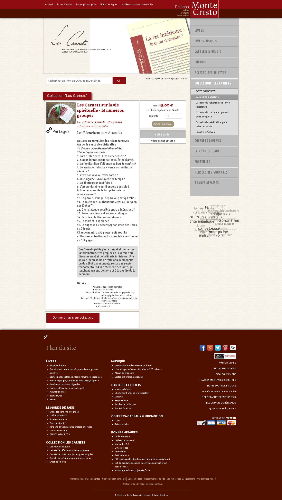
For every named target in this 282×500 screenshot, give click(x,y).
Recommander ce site (154, 479)
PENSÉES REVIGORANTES (211, 172)
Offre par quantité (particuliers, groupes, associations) (142, 459)
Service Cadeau (135, 479)
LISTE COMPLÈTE (205, 91)
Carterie (119, 396)
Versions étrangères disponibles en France (71, 426)
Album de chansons (124, 373)
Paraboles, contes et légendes (65, 384)
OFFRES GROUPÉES (60, 434)
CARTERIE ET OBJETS (126, 385)
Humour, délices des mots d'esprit (67, 388)
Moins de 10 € (122, 444)
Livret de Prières (205, 132)
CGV (154, 78)
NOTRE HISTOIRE (227, 362)
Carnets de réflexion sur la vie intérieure (213, 104)
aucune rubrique (58, 365)
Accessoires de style (210, 73)
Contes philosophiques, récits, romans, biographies (76, 376)
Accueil (49, 4)
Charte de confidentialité (114, 479)
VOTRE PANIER (180, 78)
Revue (52, 399)
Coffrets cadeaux (58, 415)
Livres (199, 31)
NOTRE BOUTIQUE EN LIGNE (221, 385)
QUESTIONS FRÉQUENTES (222, 408)
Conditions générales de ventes (85, 479)
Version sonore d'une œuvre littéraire (133, 365)
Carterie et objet (58, 423)
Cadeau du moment (124, 440)
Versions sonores (58, 419)
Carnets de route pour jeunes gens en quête (212, 114)
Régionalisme (121, 400)
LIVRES (51, 361)
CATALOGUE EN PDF (226, 374)
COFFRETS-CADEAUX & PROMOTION (137, 416)
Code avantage (122, 436)
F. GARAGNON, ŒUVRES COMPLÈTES (217, 380)
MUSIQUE (118, 361)
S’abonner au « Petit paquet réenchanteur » (143, 484)
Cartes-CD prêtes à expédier (129, 376)
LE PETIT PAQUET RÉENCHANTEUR (218, 397)
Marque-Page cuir (123, 408)
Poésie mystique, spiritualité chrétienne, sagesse (74, 380)
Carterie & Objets (208, 52)
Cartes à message (58, 430)
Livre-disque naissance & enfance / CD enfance (138, 369)
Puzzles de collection (125, 404)
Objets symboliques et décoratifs (131, 393)
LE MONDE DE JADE (60, 408)
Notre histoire (64, 4)
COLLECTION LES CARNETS (65, 443)
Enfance (200, 62)
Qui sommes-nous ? (206, 479)
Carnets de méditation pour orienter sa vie (211, 124)
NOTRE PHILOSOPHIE (225, 368)
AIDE (148, 78)
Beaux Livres (56, 395)
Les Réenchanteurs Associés (137, 4)
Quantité (153, 116)
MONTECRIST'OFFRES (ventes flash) (133, 470)
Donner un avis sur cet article (73, 317)
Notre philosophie (86, 4)
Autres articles (122, 424)
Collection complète (207, 97)
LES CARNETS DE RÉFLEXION (221, 402)
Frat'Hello (203, 162)
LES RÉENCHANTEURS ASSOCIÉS (219, 391)
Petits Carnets (122, 455)
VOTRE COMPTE (164, 78)
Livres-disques (206, 41)
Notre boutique (108, 4)
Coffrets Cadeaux (208, 141)
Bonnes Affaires (207, 183)
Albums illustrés (58, 391)
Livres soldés (121, 447)
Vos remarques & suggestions (181, 479)
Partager (60, 130)
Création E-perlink (160, 495)
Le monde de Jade (207, 151)
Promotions (121, 451)
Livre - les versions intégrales (64, 411)
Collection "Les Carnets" (214, 83)
